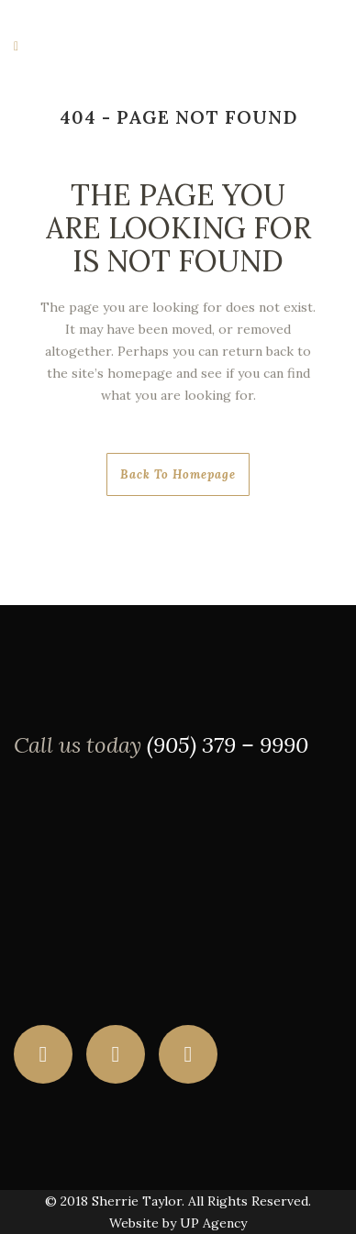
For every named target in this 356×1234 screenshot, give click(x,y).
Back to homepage (178, 474)
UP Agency (213, 1223)
